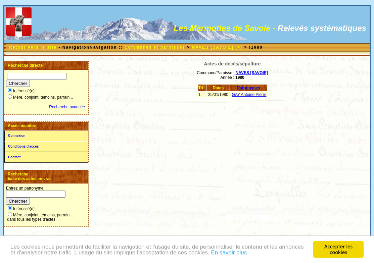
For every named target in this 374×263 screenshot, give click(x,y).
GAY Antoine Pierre (249, 94)
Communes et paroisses (155, 47)
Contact (14, 157)
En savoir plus (229, 253)
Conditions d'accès (23, 146)
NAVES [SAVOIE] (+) (217, 47)
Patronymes (248, 88)
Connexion (17, 136)
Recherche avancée (67, 107)
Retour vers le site (33, 47)
